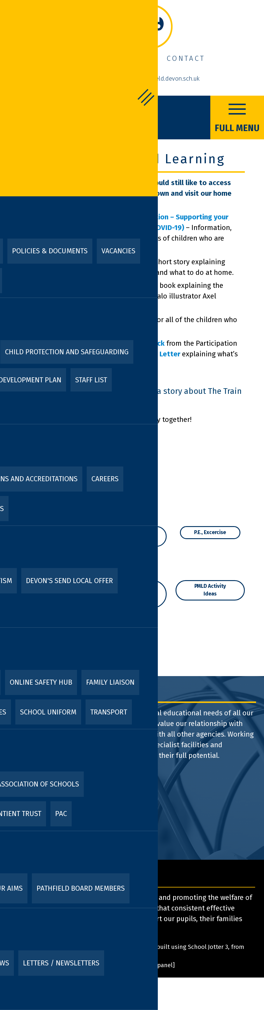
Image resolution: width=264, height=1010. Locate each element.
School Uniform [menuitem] (48, 712)
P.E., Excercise (210, 532)
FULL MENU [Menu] (237, 116)
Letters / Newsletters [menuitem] (61, 963)
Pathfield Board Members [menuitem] (81, 888)
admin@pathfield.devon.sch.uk (158, 78)
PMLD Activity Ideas (210, 590)
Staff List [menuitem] (91, 380)
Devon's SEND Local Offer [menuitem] (69, 581)
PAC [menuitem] (61, 814)
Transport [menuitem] (108, 712)
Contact (186, 58)
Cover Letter (159, 354)
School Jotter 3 (208, 946)
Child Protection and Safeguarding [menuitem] (67, 352)
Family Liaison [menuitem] (110, 682)
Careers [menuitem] (105, 479)
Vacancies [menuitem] (118, 251)
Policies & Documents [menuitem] (50, 251)
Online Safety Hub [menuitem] (41, 682)
